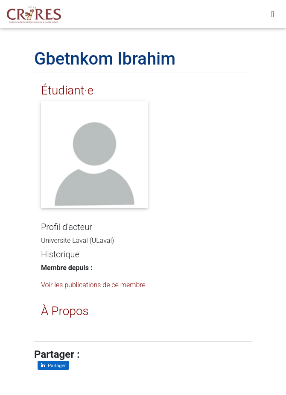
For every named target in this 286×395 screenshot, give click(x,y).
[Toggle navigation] (272, 16)
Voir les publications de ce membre (93, 285)
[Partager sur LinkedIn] (53, 365)
